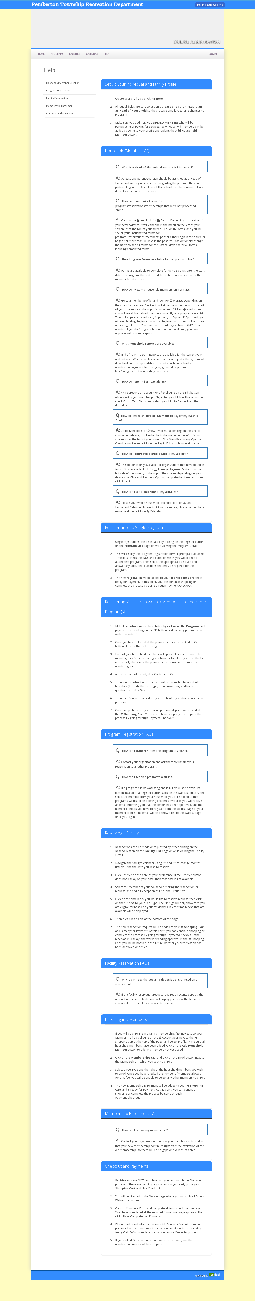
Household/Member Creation (62, 83)
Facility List (153, 851)
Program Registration (58, 90)
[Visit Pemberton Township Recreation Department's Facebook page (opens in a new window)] (218, 15)
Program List (133, 546)
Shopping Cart (184, 578)
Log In (213, 54)
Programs (57, 54)
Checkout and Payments (59, 113)
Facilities (74, 54)
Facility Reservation (57, 98)
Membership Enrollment (59, 106)
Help (106, 54)
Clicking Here (153, 98)
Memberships (140, 1057)
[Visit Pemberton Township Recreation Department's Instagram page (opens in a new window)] (200, 15)
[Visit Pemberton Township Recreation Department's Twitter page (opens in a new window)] (209, 15)
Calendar (92, 54)
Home (41, 54)
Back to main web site (210, 4)
